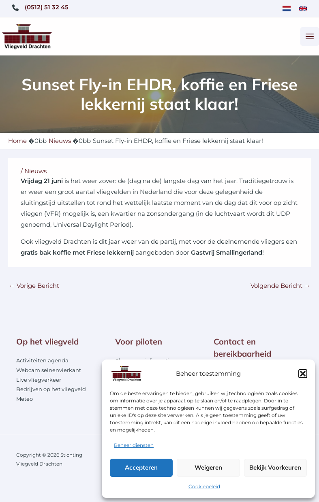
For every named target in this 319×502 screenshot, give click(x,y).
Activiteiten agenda (42, 363)
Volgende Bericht (280, 288)
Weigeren (208, 467)
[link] (287, 8)
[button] (303, 374)
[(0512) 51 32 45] (40, 7)
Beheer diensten (134, 445)
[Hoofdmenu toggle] (309, 38)
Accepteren (141, 467)
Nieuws (35, 174)
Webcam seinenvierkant (48, 373)
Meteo (24, 402)
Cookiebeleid (204, 486)
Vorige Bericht (34, 288)
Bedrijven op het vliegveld (51, 392)
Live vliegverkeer (38, 383)
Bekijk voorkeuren (275, 467)
